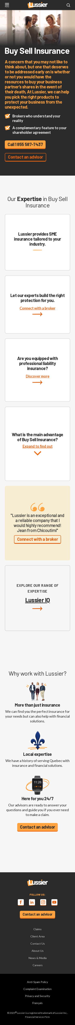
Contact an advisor (25, 156)
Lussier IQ (37, 604)
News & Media (38, 958)
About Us (38, 950)
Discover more (37, 379)
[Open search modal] (68, 5)
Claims (37, 929)
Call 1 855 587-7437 (25, 144)
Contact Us (37, 943)
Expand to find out (38, 454)
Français (37, 1003)
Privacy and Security (37, 996)
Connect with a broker (37, 311)
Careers (38, 965)
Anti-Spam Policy (37, 982)
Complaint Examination (37, 989)
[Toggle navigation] (7, 5)
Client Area (37, 936)
